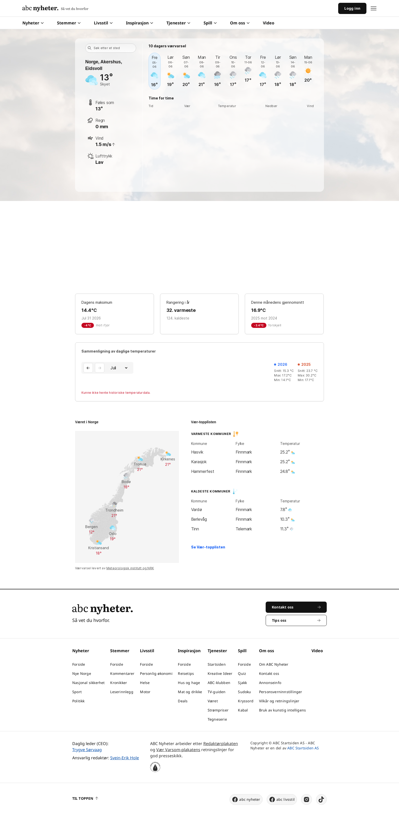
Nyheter (33, 23)
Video (268, 23)
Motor (145, 691)
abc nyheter (246, 799)
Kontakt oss (269, 673)
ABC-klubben (219, 682)
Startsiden (217, 664)
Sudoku (244, 691)
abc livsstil (282, 799)
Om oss (240, 23)
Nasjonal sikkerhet (88, 682)
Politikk (78, 700)
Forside (78, 664)
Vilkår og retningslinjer (279, 700)
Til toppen (85, 798)
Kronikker (118, 682)
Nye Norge (81, 673)
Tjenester (178, 23)
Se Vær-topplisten (208, 547)
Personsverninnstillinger (280, 691)
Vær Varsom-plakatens (178, 749)
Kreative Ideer (220, 673)
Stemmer (69, 23)
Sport (77, 691)
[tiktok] (321, 799)
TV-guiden (217, 691)
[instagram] (306, 799)
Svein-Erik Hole (124, 758)
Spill (210, 23)
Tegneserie (217, 719)
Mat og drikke (190, 691)
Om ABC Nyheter (274, 664)
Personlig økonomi (156, 673)
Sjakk (242, 682)
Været (213, 700)
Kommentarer (122, 673)
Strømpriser (218, 710)
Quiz (242, 673)
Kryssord (245, 700)
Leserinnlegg (121, 691)
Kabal (243, 710)
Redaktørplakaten (220, 743)
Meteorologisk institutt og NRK (130, 568)
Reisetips (186, 673)
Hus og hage (189, 682)
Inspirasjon (139, 23)
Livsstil (103, 23)
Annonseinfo (270, 682)
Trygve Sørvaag (87, 749)
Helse (145, 682)
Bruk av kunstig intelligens (282, 710)
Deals (183, 700)
